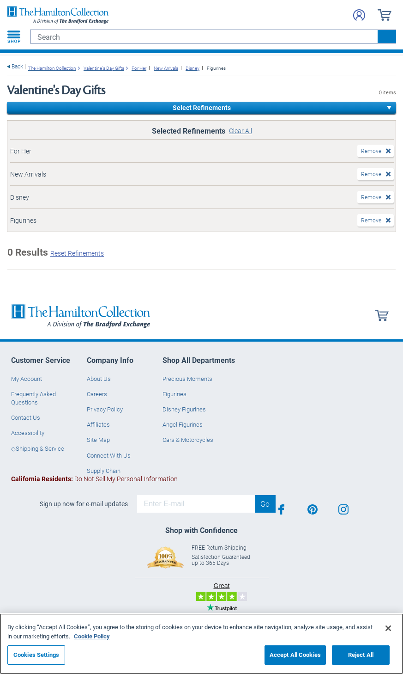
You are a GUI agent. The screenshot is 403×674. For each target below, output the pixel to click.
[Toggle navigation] (14, 36)
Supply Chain (103, 470)
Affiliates (98, 424)
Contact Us (25, 417)
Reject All (360, 654)
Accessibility (27, 433)
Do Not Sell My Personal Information (94, 478)
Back (17, 66)
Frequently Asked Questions (33, 398)
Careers (97, 394)
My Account (26, 378)
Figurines (174, 394)
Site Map (98, 439)
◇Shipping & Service (37, 448)
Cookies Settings (36, 654)
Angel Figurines (182, 424)
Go (265, 504)
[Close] (388, 628)
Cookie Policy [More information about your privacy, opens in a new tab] (92, 636)
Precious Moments (187, 378)
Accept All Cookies (295, 654)
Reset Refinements (77, 253)
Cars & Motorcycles (187, 439)
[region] (201, 643)
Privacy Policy (105, 409)
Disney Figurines (184, 409)
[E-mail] (196, 504)
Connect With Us (109, 455)
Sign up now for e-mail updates (84, 504)
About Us (99, 378)
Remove (371, 150)
